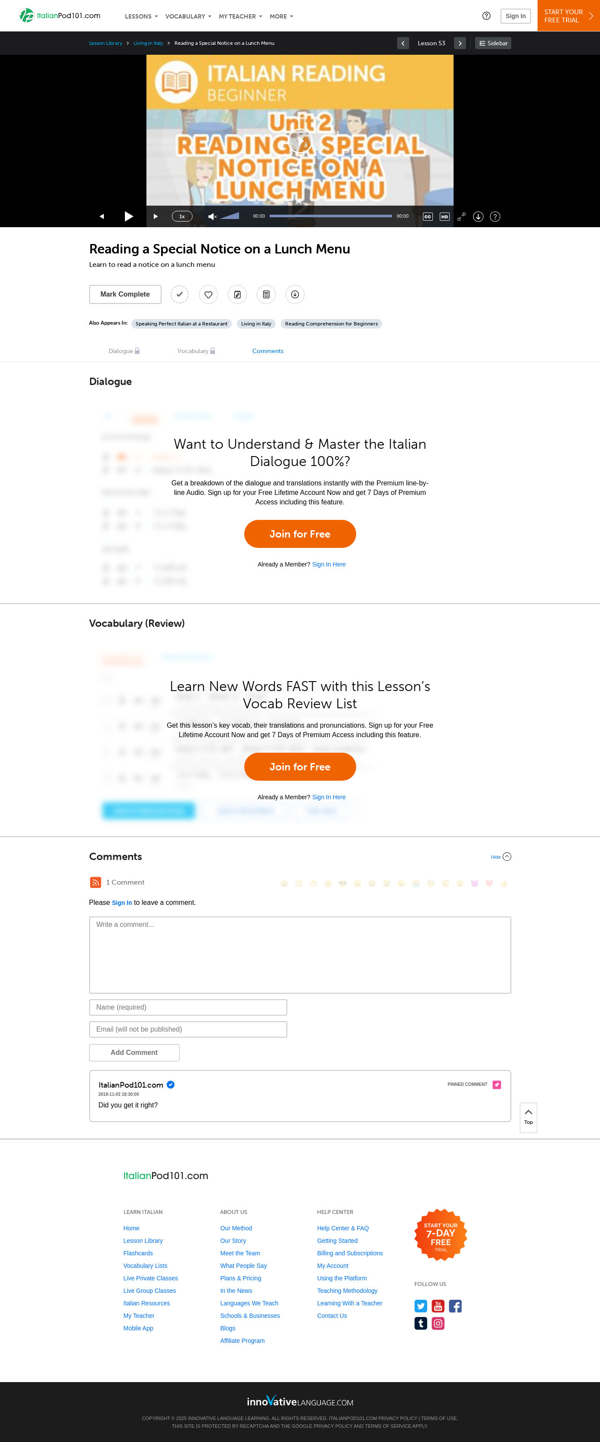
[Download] (478, 216)
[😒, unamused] (328, 883)
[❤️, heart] (489, 883)
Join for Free (300, 534)
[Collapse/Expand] (300, 856)
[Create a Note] (237, 294)
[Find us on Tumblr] (421, 1323)
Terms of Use (439, 1418)
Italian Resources (147, 1303)
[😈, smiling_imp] (474, 883)
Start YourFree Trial (570, 16)
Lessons (138, 16)
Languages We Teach (249, 1303)
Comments (267, 351)
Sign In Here (329, 564)
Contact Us (332, 1315)
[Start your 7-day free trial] (440, 1235)
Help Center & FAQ (343, 1228)
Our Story (233, 1240)
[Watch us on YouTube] (438, 1306)
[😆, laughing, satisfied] (372, 883)
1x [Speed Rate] (181, 216)
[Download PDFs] (266, 294)
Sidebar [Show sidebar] (498, 43)
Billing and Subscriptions (350, 1253)
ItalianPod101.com (353, 1418)
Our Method (236, 1228)
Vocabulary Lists (146, 1265)
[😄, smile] (284, 883)
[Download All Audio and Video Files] (295, 294)
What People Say (243, 1265)
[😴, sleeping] (445, 883)
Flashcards (138, 1253)
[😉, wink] (401, 883)
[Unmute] (212, 216)
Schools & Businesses (250, 1315)
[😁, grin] (313, 883)
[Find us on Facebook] (455, 1306)
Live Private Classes (151, 1278)
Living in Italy (148, 43)
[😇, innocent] (430, 883)
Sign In (516, 16)
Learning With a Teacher (349, 1303)
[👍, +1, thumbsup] (504, 883)
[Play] (129, 216)
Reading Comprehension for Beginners (331, 324)
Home (132, 1228)
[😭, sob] (416, 883)
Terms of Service (388, 1426)
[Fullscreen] (461, 216)
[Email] (188, 1029)
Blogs (227, 1328)
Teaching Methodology (347, 1290)
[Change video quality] (444, 216)
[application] (300, 141)
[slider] (230, 216)
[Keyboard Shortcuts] (495, 216)
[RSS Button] (95, 882)
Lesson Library (105, 43)
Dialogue (121, 351)
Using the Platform (342, 1278)
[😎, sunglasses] (343, 883)
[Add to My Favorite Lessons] (208, 294)
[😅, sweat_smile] (386, 883)
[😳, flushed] (299, 883)
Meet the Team (240, 1253)
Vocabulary (185, 16)
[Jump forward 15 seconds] (156, 216)
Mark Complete (125, 294)
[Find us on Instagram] (438, 1323)
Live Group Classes (150, 1290)
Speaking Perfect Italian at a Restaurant (181, 324)
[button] (486, 15)
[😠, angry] (357, 883)
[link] (403, 43)
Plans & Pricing (240, 1278)
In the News (236, 1290)
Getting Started (337, 1240)
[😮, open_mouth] (460, 883)
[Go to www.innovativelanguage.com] (300, 1400)
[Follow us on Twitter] (421, 1306)
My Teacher (237, 16)
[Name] (188, 1007)
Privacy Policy (398, 1418)
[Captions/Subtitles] (428, 216)
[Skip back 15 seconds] (102, 216)
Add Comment (134, 1052)
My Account (332, 1265)
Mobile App (138, 1328)
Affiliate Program (242, 1340)
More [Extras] (278, 16)
